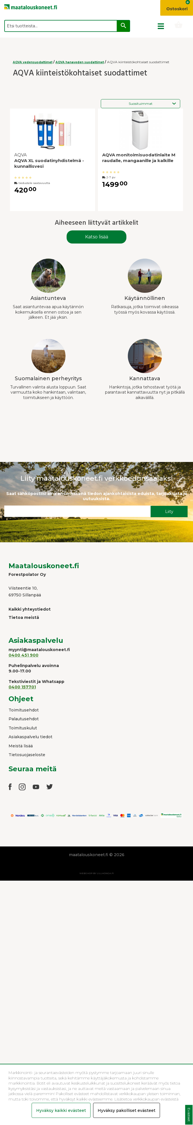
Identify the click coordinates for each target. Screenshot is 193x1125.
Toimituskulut (23, 728)
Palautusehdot (24, 718)
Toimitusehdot (24, 710)
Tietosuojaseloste (27, 754)
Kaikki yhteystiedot (30, 609)
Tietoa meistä (24, 617)
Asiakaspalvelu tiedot (30, 736)
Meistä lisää (21, 745)
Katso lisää (96, 237)
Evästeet (189, 1115)
